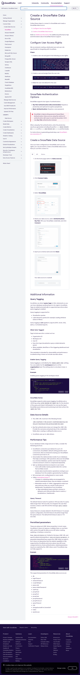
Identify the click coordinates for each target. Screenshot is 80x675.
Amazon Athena (9, 35)
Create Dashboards (8, 133)
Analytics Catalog (7, 135)
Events (55, 652)
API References (44, 644)
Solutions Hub (19, 637)
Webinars (55, 650)
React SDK (43, 639)
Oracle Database (9, 82)
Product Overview (7, 637)
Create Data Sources (9, 27)
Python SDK (44, 637)
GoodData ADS (9, 88)
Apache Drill (8, 97)
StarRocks (7, 76)
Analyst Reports (57, 646)
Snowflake (8, 29)
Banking (18, 661)
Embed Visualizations (9, 144)
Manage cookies (61, 668)
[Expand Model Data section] (21, 124)
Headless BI (6, 648)
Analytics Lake (6, 641)
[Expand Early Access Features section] (21, 158)
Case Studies (56, 641)
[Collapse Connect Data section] (21, 24)
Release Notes (44, 646)
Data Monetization (7, 654)
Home (4, 15)
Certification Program (33, 646)
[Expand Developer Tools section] (21, 155)
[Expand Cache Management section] (21, 103)
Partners (68, 644)
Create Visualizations (9, 130)
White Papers (56, 644)
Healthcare (18, 644)
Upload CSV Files (8, 111)
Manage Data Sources (10, 100)
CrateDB (7, 70)
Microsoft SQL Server (11, 53)
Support (67, 3)
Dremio (7, 94)
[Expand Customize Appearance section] (21, 141)
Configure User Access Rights (42, 28)
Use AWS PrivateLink (9, 105)
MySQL (7, 73)
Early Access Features (9, 158)
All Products (5, 8)
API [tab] (37, 154)
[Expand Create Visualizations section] (21, 130)
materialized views (43, 477)
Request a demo (24, 627)
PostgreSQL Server (10, 59)
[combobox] (44, 8)
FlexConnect (8, 44)
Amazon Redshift (9, 32)
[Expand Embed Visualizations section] (21, 144)
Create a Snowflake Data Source (43, 31)
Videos (55, 648)
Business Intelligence (8, 639)
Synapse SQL (8, 62)
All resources (56, 637)
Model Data (6, 124)
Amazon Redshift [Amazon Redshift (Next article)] (73, 617)
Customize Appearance (9, 141)
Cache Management (9, 102)
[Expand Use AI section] (21, 139)
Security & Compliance (6, 660)
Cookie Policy (15, 671)
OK (72, 668)
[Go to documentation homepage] (8, 3)
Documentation (56, 3)
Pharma (17, 654)
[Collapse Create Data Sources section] (21, 27)
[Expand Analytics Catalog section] (21, 136)
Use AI (5, 138)
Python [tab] (43, 154)
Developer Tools (7, 155)
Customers (68, 642)
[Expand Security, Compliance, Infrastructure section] (21, 151)
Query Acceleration (8, 656)
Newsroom (69, 648)
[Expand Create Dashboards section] (21, 133)
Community (45, 3)
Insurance (18, 650)
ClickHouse (8, 67)
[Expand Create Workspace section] (21, 121)
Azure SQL (8, 38)
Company (68, 639)
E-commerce (19, 646)
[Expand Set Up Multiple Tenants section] (21, 147)
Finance (17, 648)
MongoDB (7, 56)
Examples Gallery (45, 641)
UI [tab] (32, 154)
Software (18, 641)
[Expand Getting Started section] (21, 18)
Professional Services (21, 639)
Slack (29, 641)
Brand (67, 650)
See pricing (34, 627)
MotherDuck (8, 91)
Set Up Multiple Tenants (9, 147)
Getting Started (7, 18)
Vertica (7, 65)
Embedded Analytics (8, 650)
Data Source (8, 118)
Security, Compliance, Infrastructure (9, 151)
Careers (68, 646)
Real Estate (18, 652)
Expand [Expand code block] (61, 391)
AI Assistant (6, 644)
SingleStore (8, 85)
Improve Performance (10, 108)
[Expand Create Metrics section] (21, 127)
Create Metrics (7, 127)
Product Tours (56, 639)
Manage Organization (9, 21)
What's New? (6, 163)
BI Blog (55, 654)
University (35, 3)
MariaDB (7, 79)
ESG (17, 656)
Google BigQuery (9, 41)
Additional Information (42, 34)
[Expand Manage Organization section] (21, 21)
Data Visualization (7, 652)
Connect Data (6, 24)
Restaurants (19, 658)
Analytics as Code (7, 646)
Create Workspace (8, 121)
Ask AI (75, 8)
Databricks (8, 50)
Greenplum (8, 47)
